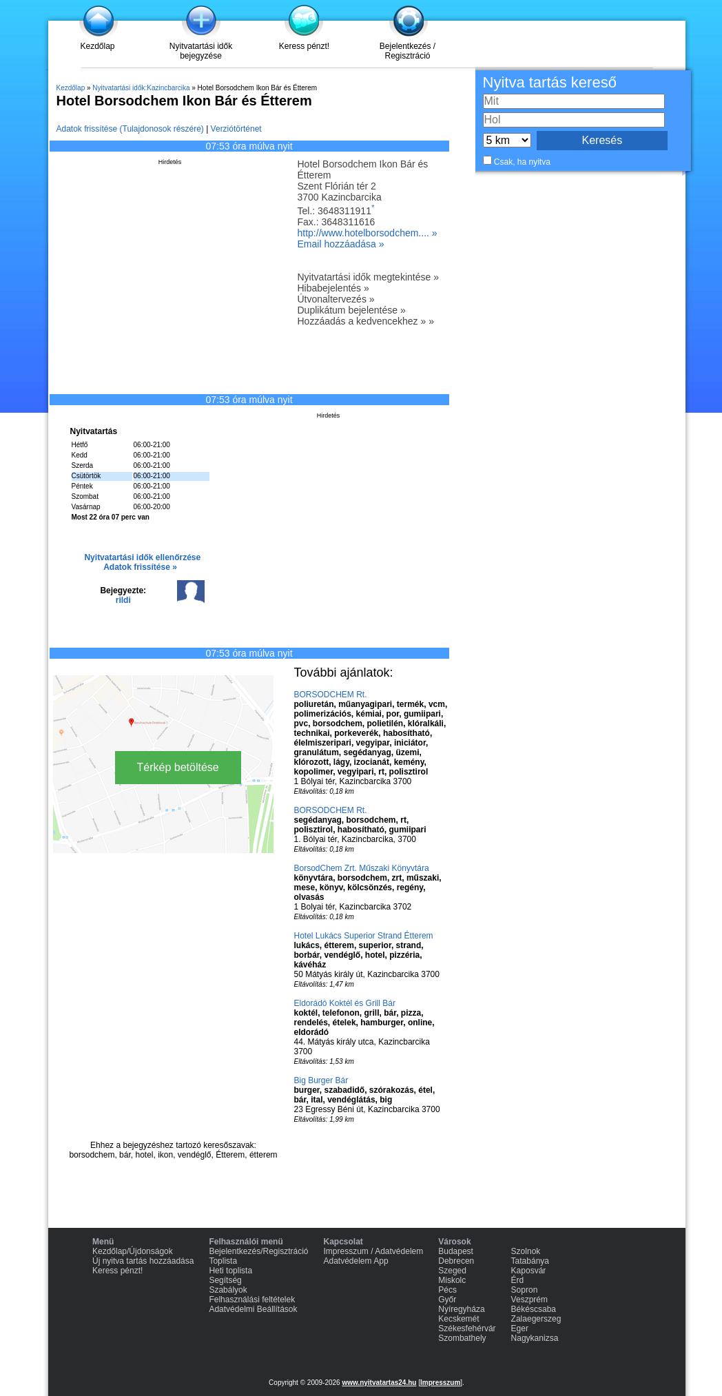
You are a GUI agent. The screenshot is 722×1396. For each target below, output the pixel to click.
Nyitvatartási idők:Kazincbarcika (140, 88)
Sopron (524, 1290)
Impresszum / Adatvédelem (374, 1251)
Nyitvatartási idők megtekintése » (368, 277)
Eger (519, 1328)
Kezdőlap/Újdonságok (132, 1251)
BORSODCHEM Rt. (330, 694)
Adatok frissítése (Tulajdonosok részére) (130, 129)
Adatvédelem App (356, 1261)
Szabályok (228, 1290)
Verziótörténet (236, 129)
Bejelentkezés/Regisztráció (258, 1251)
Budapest (455, 1251)
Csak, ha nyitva (522, 162)
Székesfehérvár (466, 1328)
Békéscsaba (533, 1309)
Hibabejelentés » (333, 288)
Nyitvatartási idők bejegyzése (200, 51)
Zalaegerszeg (536, 1319)
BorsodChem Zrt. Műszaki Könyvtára (361, 868)
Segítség (225, 1280)
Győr (447, 1299)
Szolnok (526, 1251)
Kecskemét (458, 1319)
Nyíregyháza (461, 1309)
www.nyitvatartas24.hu (379, 1382)
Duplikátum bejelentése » (352, 310)
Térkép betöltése (178, 767)
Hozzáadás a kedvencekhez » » (366, 321)
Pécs (447, 1290)
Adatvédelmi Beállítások (253, 1309)
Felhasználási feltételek (252, 1299)
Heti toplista (230, 1270)
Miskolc (452, 1280)
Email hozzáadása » (341, 243)
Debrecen (456, 1261)
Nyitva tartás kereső (550, 82)
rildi (123, 600)
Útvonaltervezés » (336, 299)
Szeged (452, 1270)
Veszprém (529, 1299)
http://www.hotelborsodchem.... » (367, 232)
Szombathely (462, 1338)
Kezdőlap (97, 46)
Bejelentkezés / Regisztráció (407, 51)
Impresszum (440, 1382)
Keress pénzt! (304, 46)
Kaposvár (528, 1270)
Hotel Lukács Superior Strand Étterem (363, 936)
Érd (517, 1280)
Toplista (223, 1261)
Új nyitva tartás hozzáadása (143, 1261)
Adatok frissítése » (140, 567)
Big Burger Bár (321, 1080)
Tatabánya (530, 1261)
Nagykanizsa (535, 1338)
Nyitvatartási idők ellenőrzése (142, 557)
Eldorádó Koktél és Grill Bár (344, 1003)
